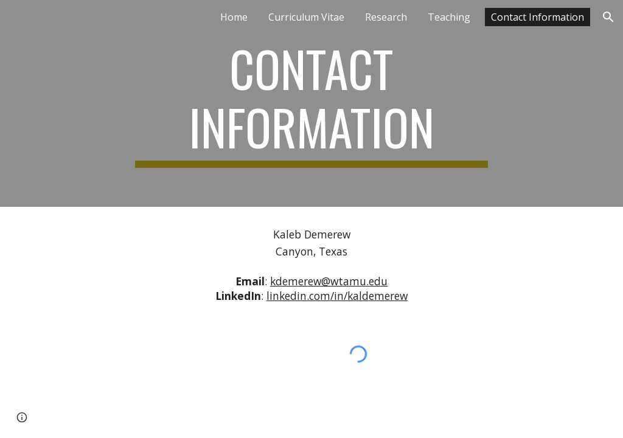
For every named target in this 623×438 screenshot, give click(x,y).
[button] (608, 17)
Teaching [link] (449, 17)
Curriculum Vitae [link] (306, 17)
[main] (311, 103)
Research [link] (386, 17)
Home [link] (234, 17)
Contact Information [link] (537, 17)
